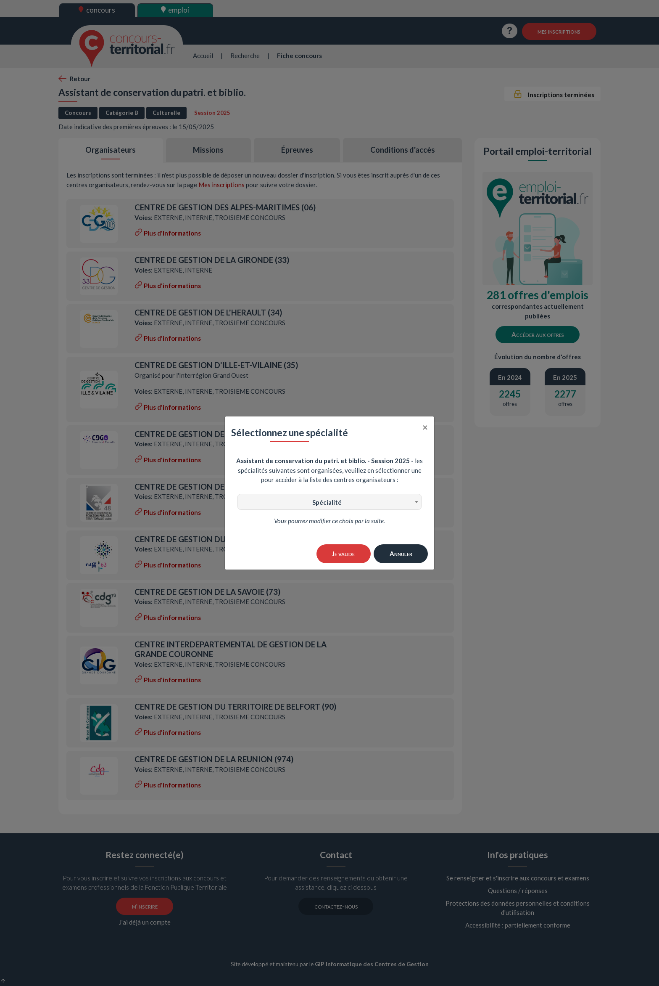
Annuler (401, 553)
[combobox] (329, 502)
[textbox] (329, 502)
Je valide (343, 553)
